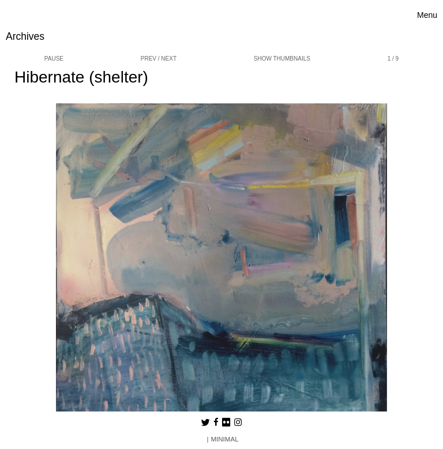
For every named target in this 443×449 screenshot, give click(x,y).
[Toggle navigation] (427, 15)
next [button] (169, 58)
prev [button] (148, 58)
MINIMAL (224, 439)
